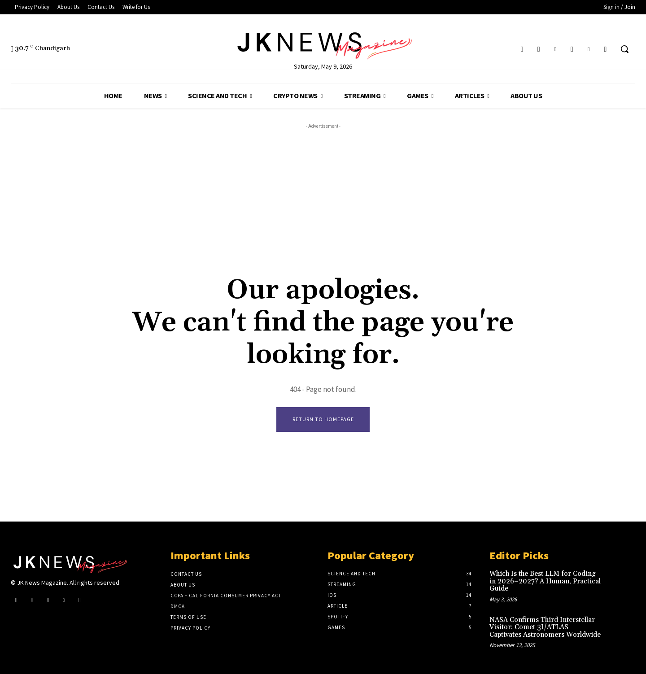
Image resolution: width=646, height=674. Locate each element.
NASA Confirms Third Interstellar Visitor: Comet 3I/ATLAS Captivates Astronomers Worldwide (545, 627)
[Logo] (323, 44)
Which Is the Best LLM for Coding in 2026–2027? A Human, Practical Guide (545, 581)
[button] (624, 49)
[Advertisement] (323, 194)
